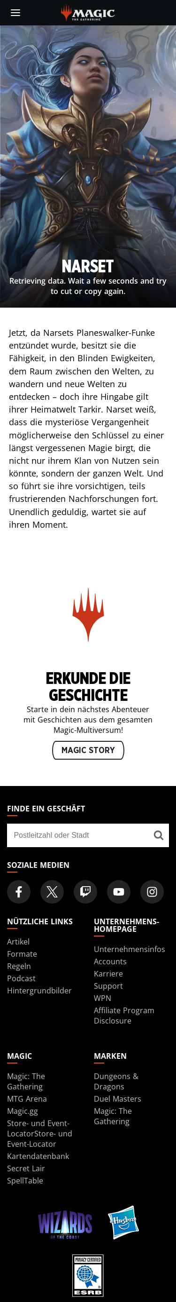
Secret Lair (26, 1168)
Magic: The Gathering (26, 1081)
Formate (22, 954)
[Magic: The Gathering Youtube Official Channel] (118, 892)
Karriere (108, 974)
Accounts (110, 961)
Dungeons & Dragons (116, 1081)
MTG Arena (27, 1099)
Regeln (19, 966)
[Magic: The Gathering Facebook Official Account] (19, 892)
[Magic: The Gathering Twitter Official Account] (52, 892)
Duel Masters (117, 1099)
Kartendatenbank (38, 1156)
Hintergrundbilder (39, 990)
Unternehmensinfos (129, 949)
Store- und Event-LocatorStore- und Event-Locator (39, 1133)
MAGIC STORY (88, 750)
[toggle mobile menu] (15, 13)
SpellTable (25, 1180)
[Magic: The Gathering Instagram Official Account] (152, 892)
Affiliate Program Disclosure (124, 1015)
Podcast (21, 978)
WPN (102, 998)
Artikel (18, 942)
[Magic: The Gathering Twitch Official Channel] (85, 892)
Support (108, 986)
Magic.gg (22, 1111)
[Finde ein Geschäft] (158, 835)
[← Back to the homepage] (88, 12)
